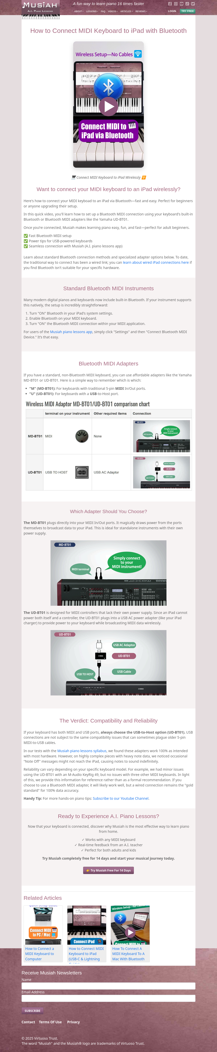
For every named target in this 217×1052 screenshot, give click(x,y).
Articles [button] (125, 11)
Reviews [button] (140, 11)
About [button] (78, 11)
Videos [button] (112, 11)
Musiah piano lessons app (71, 331)
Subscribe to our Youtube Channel (121, 798)
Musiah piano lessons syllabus (81, 750)
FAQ (103, 11)
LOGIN (172, 11)
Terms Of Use (50, 1021)
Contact (28, 1021)
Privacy (73, 1021)
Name (26, 979)
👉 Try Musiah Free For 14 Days (108, 870)
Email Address (33, 992)
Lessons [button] (91, 11)
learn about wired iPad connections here (156, 262)
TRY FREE (187, 11)
